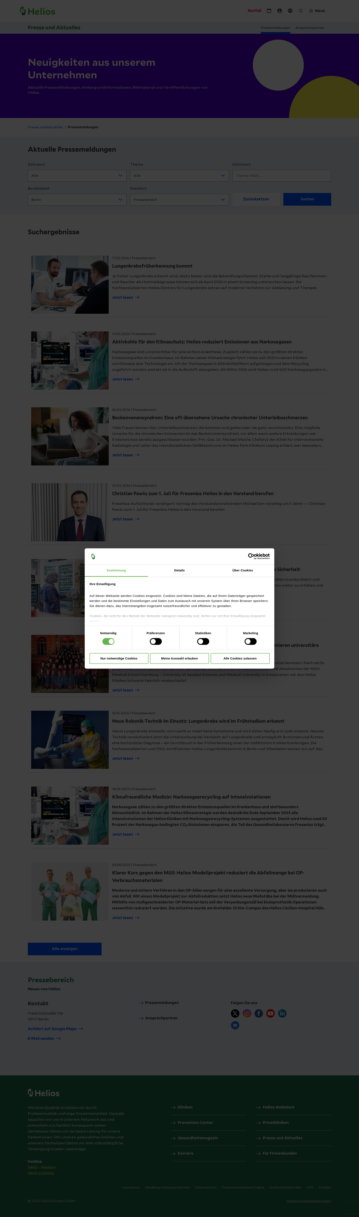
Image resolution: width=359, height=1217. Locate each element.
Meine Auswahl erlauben (179, 658)
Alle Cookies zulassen (240, 658)
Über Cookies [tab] (242, 570)
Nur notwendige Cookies (119, 658)
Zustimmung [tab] (116, 570)
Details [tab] (179, 570)
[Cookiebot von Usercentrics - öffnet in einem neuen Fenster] (251, 556)
